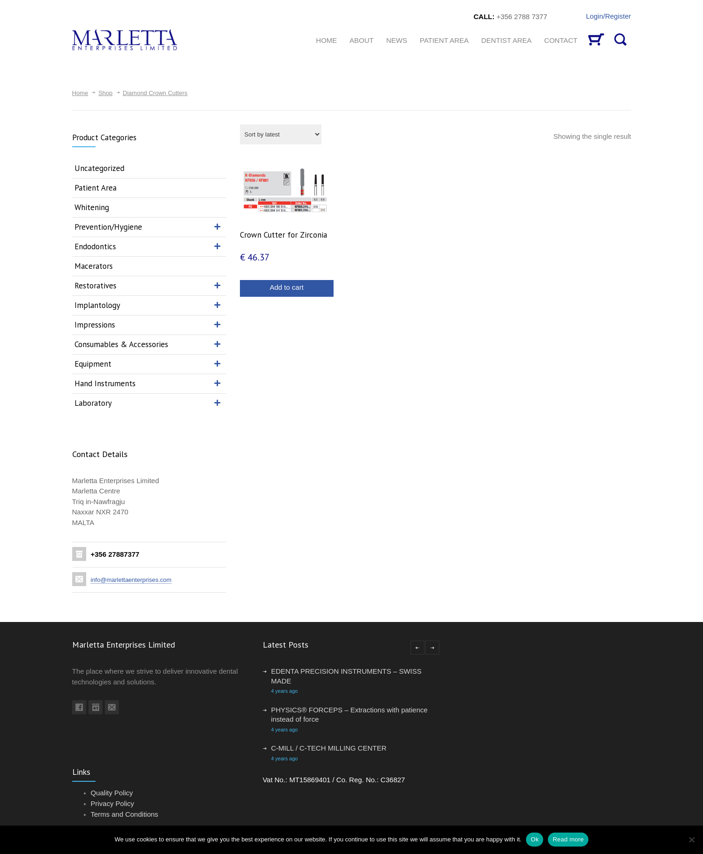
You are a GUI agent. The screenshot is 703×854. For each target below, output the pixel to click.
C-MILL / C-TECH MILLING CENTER (329, 748)
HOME (326, 40)
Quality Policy (112, 793)
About (361, 40)
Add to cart (287, 287)
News (396, 40)
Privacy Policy (112, 803)
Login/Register (608, 16)
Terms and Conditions (124, 814)
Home (80, 92)
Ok (535, 839)
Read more (568, 839)
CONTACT (560, 40)
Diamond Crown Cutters (155, 92)
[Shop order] (280, 134)
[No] (691, 839)
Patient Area (444, 40)
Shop (105, 92)
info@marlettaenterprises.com (131, 579)
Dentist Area (506, 40)
